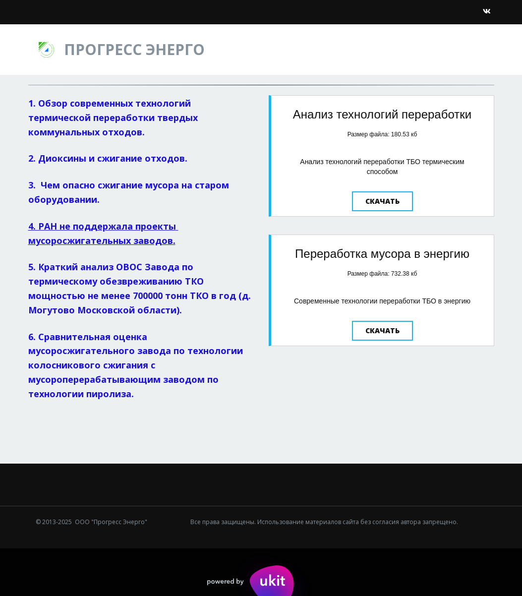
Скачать (382, 201)
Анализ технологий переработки (382, 114)
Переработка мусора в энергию (382, 253)
